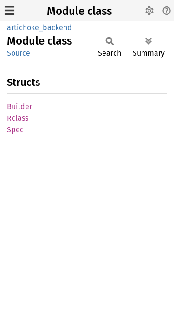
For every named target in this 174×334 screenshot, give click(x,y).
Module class (79, 11)
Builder (19, 106)
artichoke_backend (39, 27)
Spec (15, 129)
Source (18, 53)
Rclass (17, 118)
